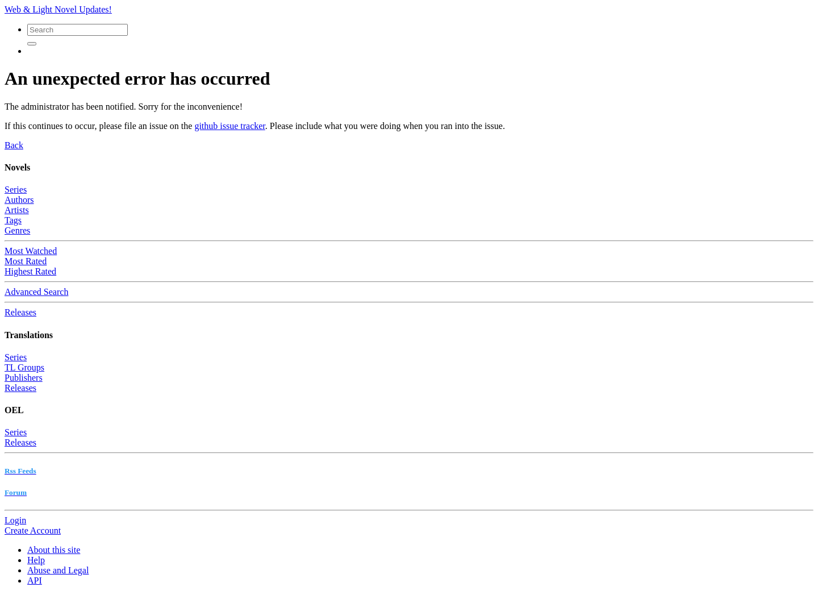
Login (15, 520)
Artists (17, 210)
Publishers (24, 377)
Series (16, 189)
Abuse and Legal (58, 570)
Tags (13, 220)
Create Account (33, 530)
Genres (17, 230)
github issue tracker (229, 126)
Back (14, 145)
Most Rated (26, 261)
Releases (20, 312)
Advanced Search (36, 292)
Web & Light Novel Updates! (58, 9)
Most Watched (31, 251)
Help (36, 560)
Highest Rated (30, 271)
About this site (53, 550)
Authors (19, 200)
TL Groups (24, 367)
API (34, 580)
